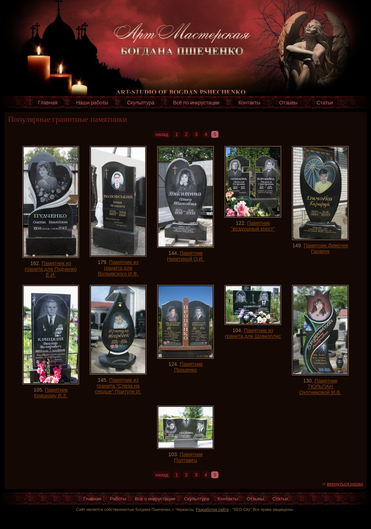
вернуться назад (345, 484)
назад (161, 134)
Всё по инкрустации (196, 103)
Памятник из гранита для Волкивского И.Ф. (118, 268)
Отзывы (288, 103)
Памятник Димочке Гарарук (326, 248)
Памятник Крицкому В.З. (51, 392)
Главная (47, 103)
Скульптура (140, 103)
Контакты (249, 103)
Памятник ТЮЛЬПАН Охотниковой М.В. (320, 386)
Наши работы (92, 103)
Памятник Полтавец (188, 457)
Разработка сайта (212, 509)
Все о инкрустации (155, 498)
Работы (118, 498)
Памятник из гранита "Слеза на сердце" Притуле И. (118, 385)
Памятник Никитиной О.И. (185, 256)
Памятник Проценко (188, 367)
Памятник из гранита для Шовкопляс (253, 333)
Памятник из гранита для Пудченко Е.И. (51, 269)
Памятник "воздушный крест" (253, 226)
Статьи (325, 103)
